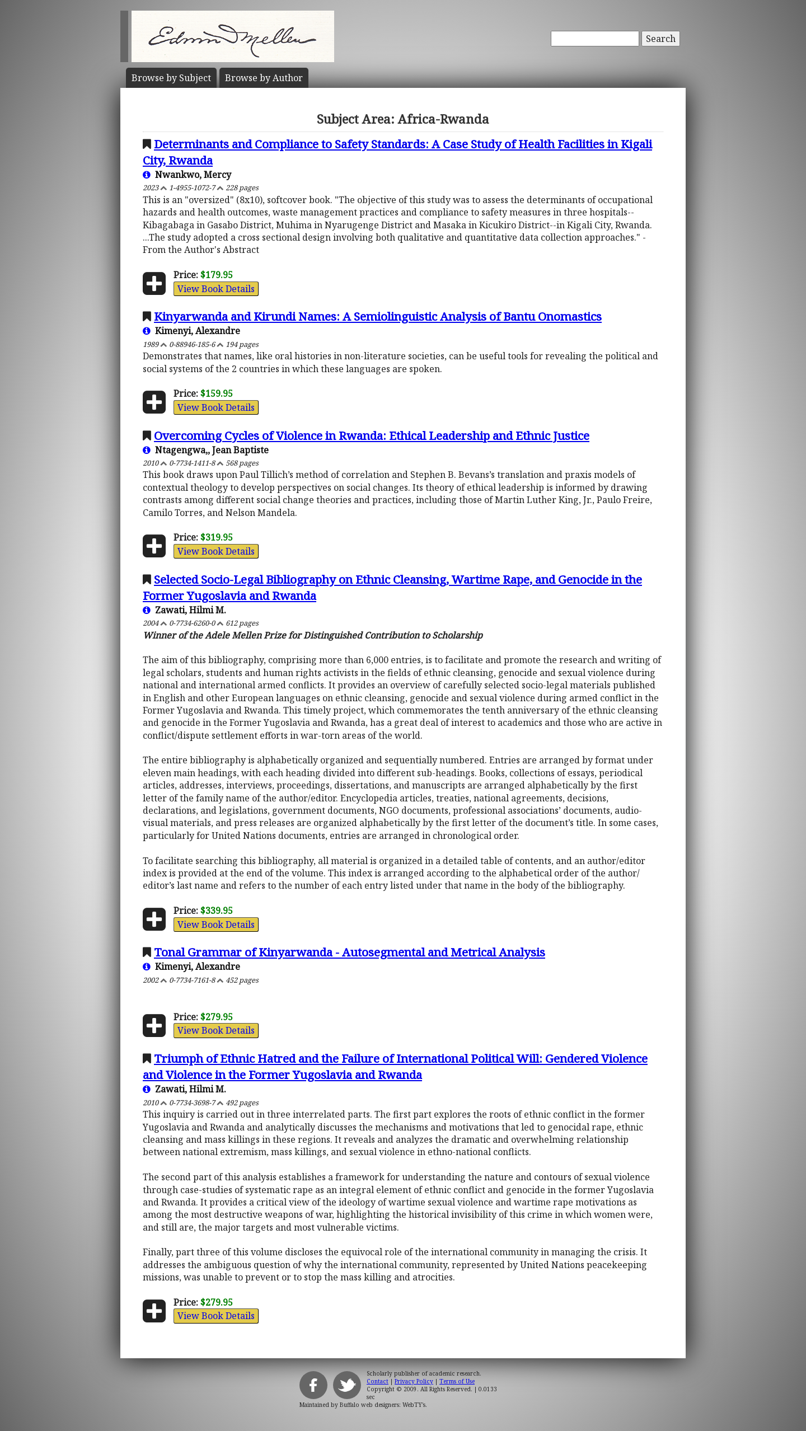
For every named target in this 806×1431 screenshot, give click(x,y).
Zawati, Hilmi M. (184, 610)
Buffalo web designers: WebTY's (382, 1405)
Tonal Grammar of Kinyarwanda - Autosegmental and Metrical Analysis (349, 952)
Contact (377, 1381)
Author (264, 77)
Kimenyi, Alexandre (191, 331)
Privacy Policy (414, 1381)
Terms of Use (457, 1381)
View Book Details (216, 289)
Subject (171, 77)
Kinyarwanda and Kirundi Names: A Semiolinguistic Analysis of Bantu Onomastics (378, 316)
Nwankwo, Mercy (187, 174)
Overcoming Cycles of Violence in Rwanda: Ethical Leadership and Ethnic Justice (371, 435)
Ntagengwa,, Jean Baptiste (206, 450)
